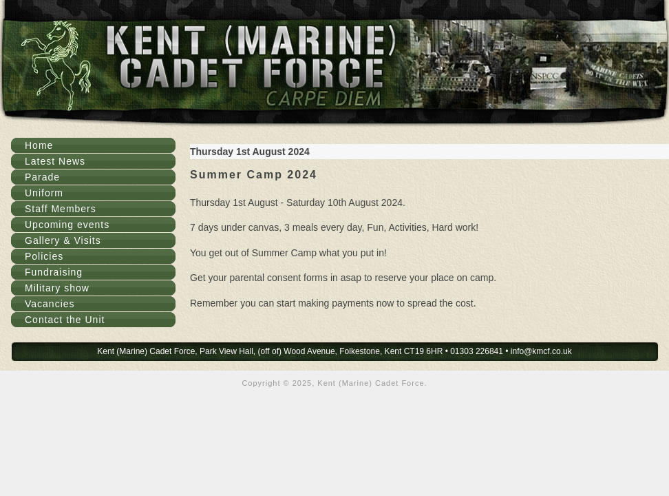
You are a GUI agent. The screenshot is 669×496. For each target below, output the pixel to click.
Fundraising (54, 272)
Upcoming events (67, 224)
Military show (57, 287)
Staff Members (60, 208)
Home (39, 145)
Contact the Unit (65, 319)
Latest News (55, 161)
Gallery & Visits (63, 240)
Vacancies (50, 303)
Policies (44, 256)
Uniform (44, 192)
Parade (42, 177)
